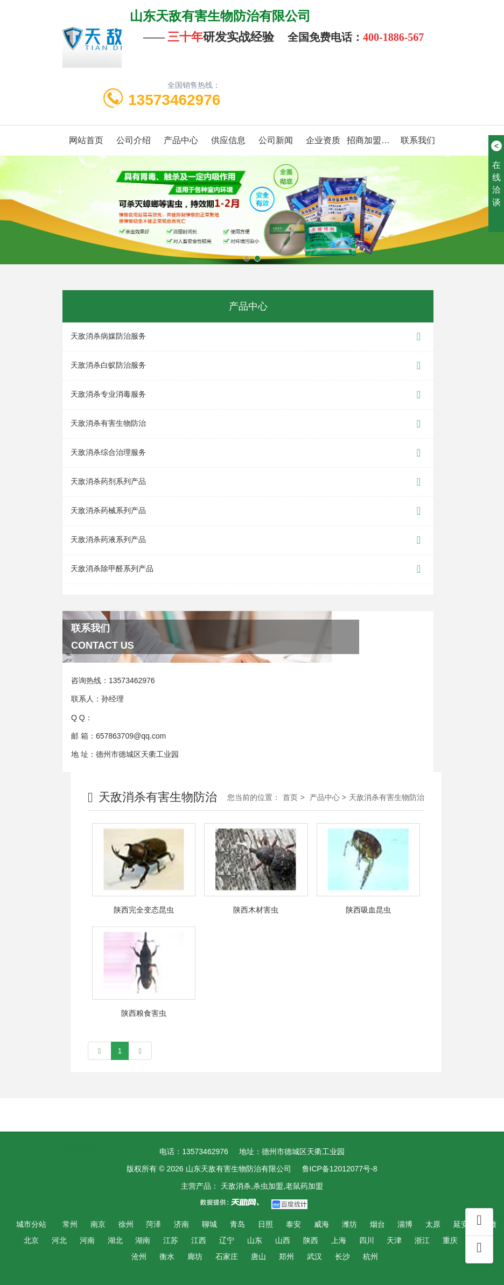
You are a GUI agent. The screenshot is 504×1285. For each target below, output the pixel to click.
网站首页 (86, 140)
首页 (290, 797)
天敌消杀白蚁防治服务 (248, 366)
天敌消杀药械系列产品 (248, 511)
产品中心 (181, 140)
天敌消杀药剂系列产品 (248, 482)
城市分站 (31, 1224)
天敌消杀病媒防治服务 (248, 337)
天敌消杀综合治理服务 (248, 453)
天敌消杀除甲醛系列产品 (248, 569)
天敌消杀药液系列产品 (248, 540)
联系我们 (418, 140)
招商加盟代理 (370, 140)
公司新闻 (275, 140)
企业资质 (323, 140)
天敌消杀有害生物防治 (248, 424)
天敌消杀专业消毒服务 (248, 395)
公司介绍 (133, 140)
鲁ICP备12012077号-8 (339, 1168)
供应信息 (228, 140)
